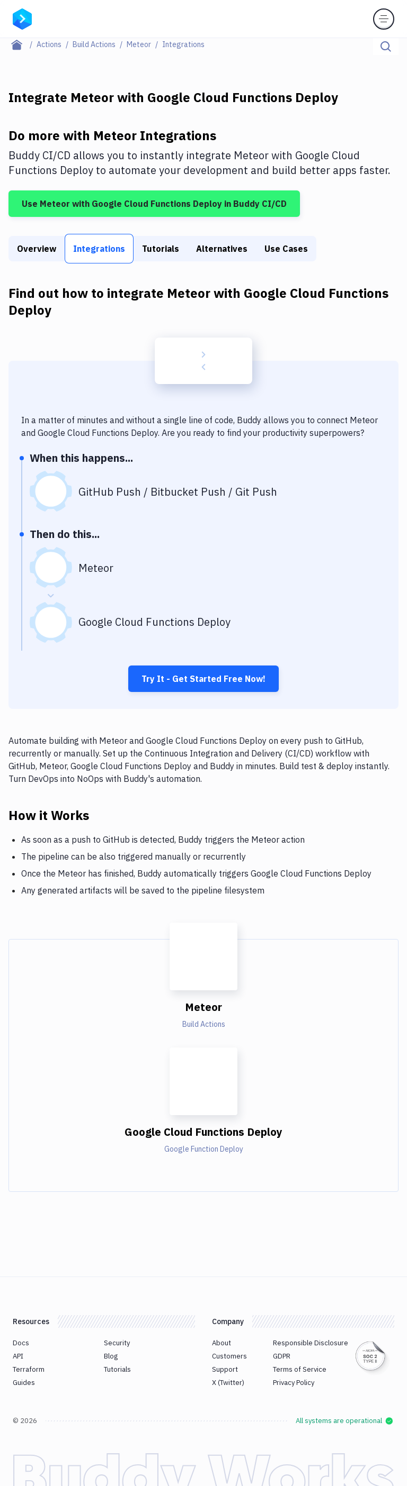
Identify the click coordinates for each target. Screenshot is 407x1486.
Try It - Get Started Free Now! (203, 678)
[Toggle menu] (383, 19)
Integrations (99, 248)
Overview (36, 248)
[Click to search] (386, 46)
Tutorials (160, 248)
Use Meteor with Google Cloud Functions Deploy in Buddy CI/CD (154, 203)
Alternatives (221, 248)
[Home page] (22, 44)
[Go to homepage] (22, 18)
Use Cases (286, 248)
